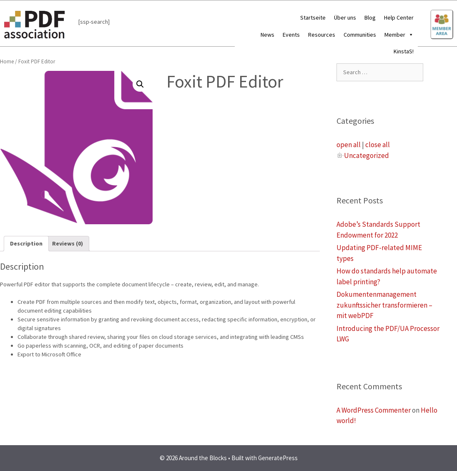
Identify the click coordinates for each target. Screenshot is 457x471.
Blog (370, 17)
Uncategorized (366, 155)
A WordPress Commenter (373, 410)
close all (377, 144)
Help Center (399, 17)
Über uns (345, 17)
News (267, 34)
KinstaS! (404, 51)
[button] (409, 34)
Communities (360, 34)
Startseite (313, 17)
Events (291, 34)
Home (7, 61)
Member (399, 34)
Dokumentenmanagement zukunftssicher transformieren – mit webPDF (384, 305)
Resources (321, 34)
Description (26, 243)
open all (348, 144)
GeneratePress (278, 458)
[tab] (26, 243)
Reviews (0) (67, 243)
